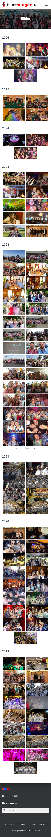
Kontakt (42, 824)
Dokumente (9, 824)
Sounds (22, 824)
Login (32, 824)
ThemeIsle (35, 831)
